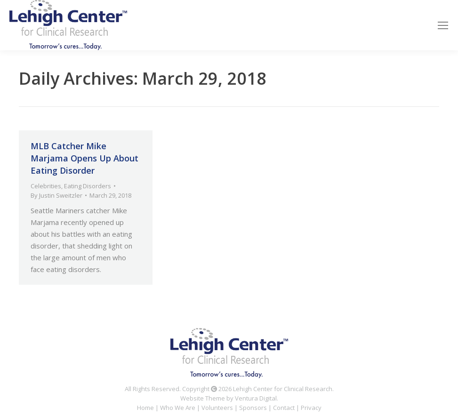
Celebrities (46, 186)
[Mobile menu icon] (443, 25)
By (56, 195)
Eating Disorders (87, 186)
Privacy (311, 407)
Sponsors (253, 407)
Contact (284, 407)
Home (145, 407)
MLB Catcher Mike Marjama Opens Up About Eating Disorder (84, 158)
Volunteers (217, 407)
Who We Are (177, 407)
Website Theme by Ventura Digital (228, 398)
